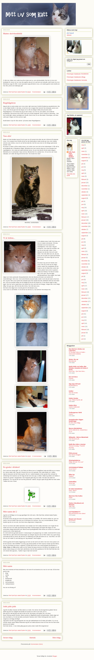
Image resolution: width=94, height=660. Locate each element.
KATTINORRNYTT (74, 512)
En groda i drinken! (11, 467)
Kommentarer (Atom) (37, 644)
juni (82, 167)
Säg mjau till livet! (74, 384)
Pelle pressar (73, 453)
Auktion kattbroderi (74, 407)
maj (82, 145)
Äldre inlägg (56, 638)
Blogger (55, 656)
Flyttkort (71, 476)
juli (82, 164)
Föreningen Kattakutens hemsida (77, 80)
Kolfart (71, 391)
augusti (83, 160)
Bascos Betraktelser (75, 428)
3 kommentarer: (37, 125)
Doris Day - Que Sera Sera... (77, 371)
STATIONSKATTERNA (76, 467)
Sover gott (72, 483)
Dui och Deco (73, 377)
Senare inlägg (8, 638)
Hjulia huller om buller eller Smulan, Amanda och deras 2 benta (78, 368)
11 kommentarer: (37, 456)
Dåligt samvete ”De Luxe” (76, 462)
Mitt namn (7, 566)
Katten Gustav (73, 398)
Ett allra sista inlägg (74, 423)
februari (83, 179)
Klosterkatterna (73, 385)
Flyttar (70, 497)
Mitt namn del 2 (10, 511)
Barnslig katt (72, 361)
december (84, 185)
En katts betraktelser (75, 489)
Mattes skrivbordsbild (12, 33)
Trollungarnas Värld (75, 412)
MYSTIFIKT (72, 520)
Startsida (32, 638)
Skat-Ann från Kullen (75, 496)
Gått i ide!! (72, 506)
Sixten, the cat (73, 359)
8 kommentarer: (37, 555)
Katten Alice (73, 405)
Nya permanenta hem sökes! (77, 513)
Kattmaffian (72, 481)
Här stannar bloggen (75, 455)
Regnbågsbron (9, 103)
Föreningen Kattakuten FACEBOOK (78, 74)
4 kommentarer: (37, 227)
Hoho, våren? (73, 490)
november (84, 154)
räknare (69, 35)
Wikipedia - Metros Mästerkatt (78, 437)
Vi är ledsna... (9, 238)
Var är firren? (72, 469)
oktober (83, 192)
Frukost (71, 378)
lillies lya (72, 474)
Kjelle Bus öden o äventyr (77, 444)
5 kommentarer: (37, 92)
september (84, 157)
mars (83, 151)
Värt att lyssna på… (74, 439)
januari (83, 182)
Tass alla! (7, 136)
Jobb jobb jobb (9, 606)
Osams (71, 414)
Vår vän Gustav (73, 392)
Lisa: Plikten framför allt (75, 400)
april (82, 148)
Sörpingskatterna (74, 460)
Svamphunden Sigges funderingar (76, 420)
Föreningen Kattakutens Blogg (76, 77)
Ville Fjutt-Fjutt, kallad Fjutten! (72, 154)
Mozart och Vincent (75, 519)
